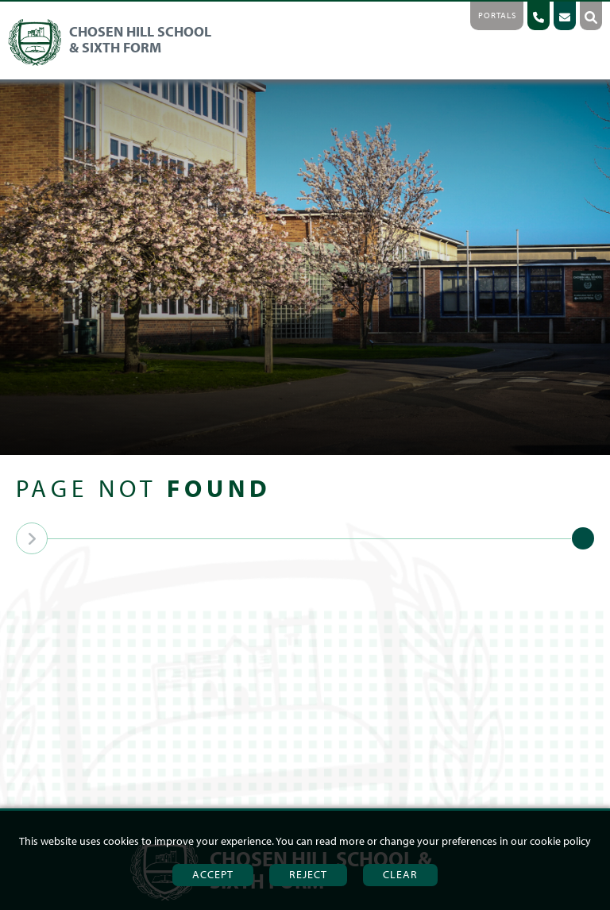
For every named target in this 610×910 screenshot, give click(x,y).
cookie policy (560, 841)
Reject (308, 874)
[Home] (114, 63)
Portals (497, 15)
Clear (400, 874)
